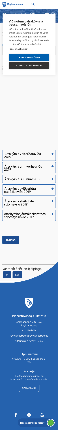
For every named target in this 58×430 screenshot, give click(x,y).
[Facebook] (16, 415)
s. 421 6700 (29, 330)
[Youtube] (42, 415)
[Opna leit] (33, 4)
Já (7, 274)
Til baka (10, 239)
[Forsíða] (13, 4)
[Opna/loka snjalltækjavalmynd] (53, 4)
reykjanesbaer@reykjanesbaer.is (29, 335)
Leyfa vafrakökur (29, 57)
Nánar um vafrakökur (18, 49)
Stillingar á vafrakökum (29, 66)
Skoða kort (29, 387)
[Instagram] (29, 415)
